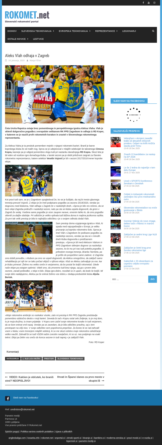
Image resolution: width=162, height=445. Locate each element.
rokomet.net (47, 438)
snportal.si (60, 438)
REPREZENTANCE (105, 30)
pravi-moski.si (134, 438)
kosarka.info (33, 438)
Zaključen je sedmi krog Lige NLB (140, 234)
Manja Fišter (35, 60)
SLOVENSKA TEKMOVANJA (36, 30)
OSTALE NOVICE (16, 38)
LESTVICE (38, 38)
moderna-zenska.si (115, 438)
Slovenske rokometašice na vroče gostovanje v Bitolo (140, 208)
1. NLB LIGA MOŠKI (31, 359)
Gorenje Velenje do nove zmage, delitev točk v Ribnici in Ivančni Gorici (140, 223)
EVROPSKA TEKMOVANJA (73, 30)
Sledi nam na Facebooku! (26, 397)
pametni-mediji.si (87, 441)
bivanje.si (87, 438)
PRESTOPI (49, 359)
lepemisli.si (71, 441)
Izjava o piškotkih (63, 431)
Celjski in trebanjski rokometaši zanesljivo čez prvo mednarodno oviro (140, 197)
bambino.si (99, 438)
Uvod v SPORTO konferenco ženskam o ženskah (138, 182)
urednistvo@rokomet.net (22, 409)
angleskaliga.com (17, 438)
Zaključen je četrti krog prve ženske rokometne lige (137, 249)
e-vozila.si (147, 438)
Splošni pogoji (12, 431)
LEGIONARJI (129, 30)
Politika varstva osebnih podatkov (37, 431)
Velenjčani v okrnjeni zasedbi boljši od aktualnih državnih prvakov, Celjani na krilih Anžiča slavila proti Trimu (139, 142)
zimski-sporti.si (74, 438)
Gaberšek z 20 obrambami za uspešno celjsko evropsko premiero (138, 263)
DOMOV (12, 30)
